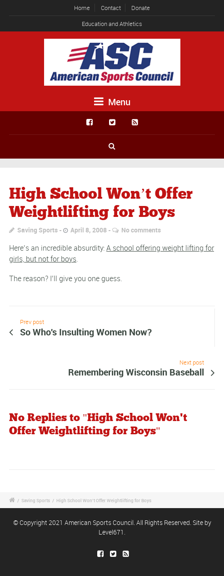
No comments (141, 230)
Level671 (111, 532)
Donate (140, 8)
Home (82, 8)
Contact (111, 8)
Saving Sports (37, 230)
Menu (112, 102)
